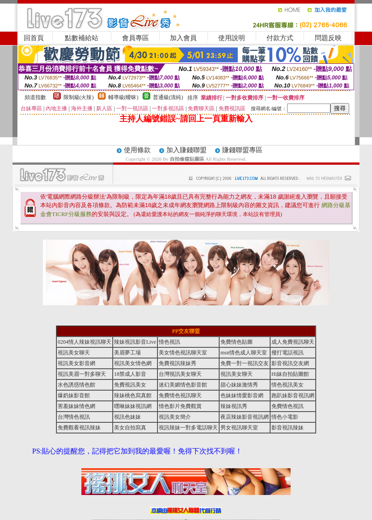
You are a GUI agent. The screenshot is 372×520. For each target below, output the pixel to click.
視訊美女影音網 (76, 363)
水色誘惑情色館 (76, 385)
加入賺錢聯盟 (186, 150)
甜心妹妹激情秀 (239, 385)
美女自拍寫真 (130, 427)
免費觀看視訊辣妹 (79, 427)
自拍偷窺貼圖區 (187, 159)
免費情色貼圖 (236, 342)
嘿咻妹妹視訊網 (133, 406)
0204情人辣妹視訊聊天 (84, 342)
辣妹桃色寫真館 (133, 395)
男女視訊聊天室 (239, 427)
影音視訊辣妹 (287, 427)
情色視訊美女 (287, 385)
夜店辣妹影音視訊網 (244, 417)
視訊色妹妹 (127, 417)
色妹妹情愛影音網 (241, 395)
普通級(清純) (168, 97)
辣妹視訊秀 (233, 406)
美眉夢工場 (127, 352)
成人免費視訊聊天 (292, 342)
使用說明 (231, 38)
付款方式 (279, 38)
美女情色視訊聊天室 (183, 352)
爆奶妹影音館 (74, 395)
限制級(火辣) (78, 97)
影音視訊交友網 (290, 363)
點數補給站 (81, 38)
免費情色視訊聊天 (180, 395)
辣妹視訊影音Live (135, 342)
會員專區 (135, 38)
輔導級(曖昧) (123, 97)
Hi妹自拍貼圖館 (290, 374)
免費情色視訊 (287, 406)
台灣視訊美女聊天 (180, 374)
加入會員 (183, 38)
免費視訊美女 (130, 385)
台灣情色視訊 (74, 417)
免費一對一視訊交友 (244, 363)
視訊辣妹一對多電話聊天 (188, 427)
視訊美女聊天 (74, 352)
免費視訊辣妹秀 (177, 363)
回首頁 (34, 38)
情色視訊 (169, 342)
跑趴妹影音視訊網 (292, 395)
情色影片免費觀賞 (180, 406)
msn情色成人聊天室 (243, 352)
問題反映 (328, 38)
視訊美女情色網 (133, 363)
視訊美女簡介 (175, 417)
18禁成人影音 (130, 374)
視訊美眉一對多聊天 (82, 374)
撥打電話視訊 (287, 352)
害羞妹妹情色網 (76, 406)
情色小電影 (284, 417)
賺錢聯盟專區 (242, 150)
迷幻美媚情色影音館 (183, 385)
